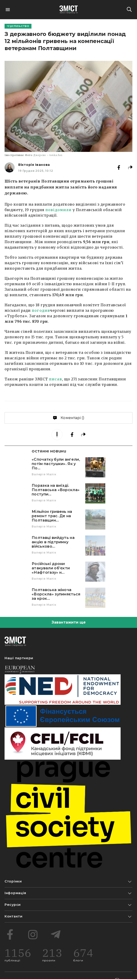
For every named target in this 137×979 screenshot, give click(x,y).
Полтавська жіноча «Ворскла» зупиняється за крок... (56, 594)
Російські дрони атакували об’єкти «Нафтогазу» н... (51, 568)
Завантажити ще (69, 622)
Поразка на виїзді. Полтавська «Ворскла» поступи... (56, 489)
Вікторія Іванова (34, 165)
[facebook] (122, 167)
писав (55, 379)
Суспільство (18, 26)
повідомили (58, 209)
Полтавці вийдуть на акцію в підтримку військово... (53, 542)
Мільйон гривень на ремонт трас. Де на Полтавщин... (52, 515)
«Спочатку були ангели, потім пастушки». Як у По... (56, 463)
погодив (41, 310)
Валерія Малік (44, 474)
